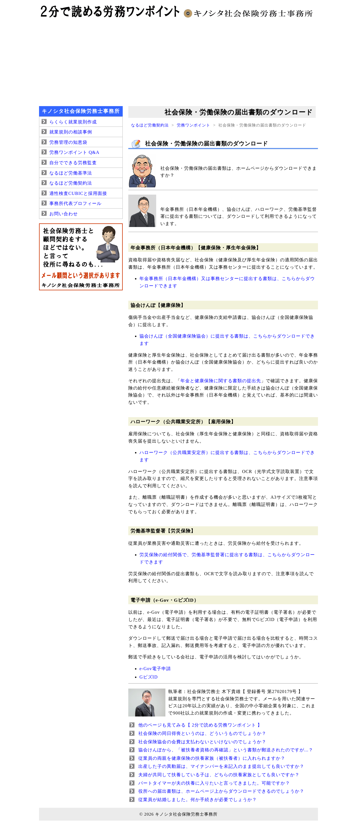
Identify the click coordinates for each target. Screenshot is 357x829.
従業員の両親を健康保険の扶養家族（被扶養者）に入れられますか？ (211, 758)
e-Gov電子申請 (155, 668)
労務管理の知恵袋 (68, 142)
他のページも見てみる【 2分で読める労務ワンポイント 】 (200, 725)
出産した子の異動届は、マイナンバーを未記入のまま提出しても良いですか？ (221, 766)
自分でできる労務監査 (73, 162)
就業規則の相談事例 (70, 132)
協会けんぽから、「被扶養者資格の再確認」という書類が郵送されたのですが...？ (225, 749)
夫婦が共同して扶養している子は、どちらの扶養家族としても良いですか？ (219, 774)
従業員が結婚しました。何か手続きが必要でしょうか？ (197, 799)
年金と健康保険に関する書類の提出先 (220, 380)
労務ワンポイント (193, 125)
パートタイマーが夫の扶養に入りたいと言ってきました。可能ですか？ (214, 783)
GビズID (148, 677)
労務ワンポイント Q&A (74, 152)
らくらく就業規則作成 (73, 122)
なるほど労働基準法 (70, 173)
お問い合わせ (63, 213)
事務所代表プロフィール (75, 203)
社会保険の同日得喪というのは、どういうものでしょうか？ (202, 733)
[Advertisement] (178, 61)
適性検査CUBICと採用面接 (78, 193)
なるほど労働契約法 (150, 125)
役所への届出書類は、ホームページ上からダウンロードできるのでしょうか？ (221, 791)
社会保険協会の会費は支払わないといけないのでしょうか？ (202, 741)
